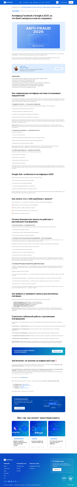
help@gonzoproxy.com (34, 466)
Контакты (47, 2)
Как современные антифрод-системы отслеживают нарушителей (29, 78)
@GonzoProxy (26, 384)
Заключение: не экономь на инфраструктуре (24, 87)
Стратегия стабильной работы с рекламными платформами (28, 85)
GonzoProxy (15, 7)
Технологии (26, 2)
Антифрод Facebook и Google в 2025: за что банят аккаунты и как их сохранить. (41, 7)
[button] (57, 2)
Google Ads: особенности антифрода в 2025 (23, 80)
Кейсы (20, 2)
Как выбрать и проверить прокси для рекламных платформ (27, 84)
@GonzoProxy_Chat (26, 385)
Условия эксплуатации (19, 485)
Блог (43, 2)
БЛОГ (20, 7)
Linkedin (18, 468)
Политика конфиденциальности (33, 485)
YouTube (18, 470)
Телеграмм (32, 468)
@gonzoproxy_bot (25, 387)
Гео (40, 2)
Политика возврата (8, 485)
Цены (31, 2)
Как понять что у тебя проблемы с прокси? (23, 81)
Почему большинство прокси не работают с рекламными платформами (31, 82)
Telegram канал (20, 466)
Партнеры (35, 2)
